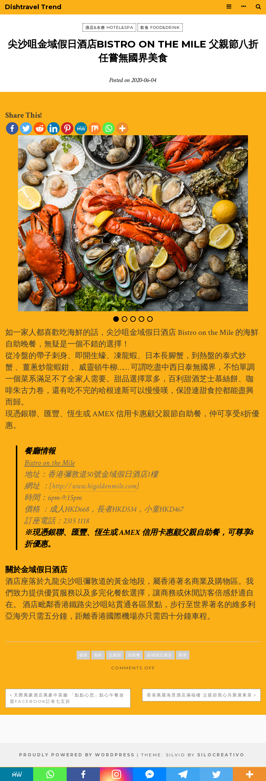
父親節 (115, 654)
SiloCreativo (221, 754)
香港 (183, 654)
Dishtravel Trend (33, 7)
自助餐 (134, 654)
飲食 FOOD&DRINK (160, 27)
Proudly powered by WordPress (77, 754)
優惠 (83, 654)
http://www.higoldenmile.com (94, 486)
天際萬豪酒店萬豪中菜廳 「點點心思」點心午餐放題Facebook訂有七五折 (67, 698)
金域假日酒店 (159, 654)
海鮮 (98, 654)
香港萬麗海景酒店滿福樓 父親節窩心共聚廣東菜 (199, 695)
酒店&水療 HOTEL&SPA (109, 27)
